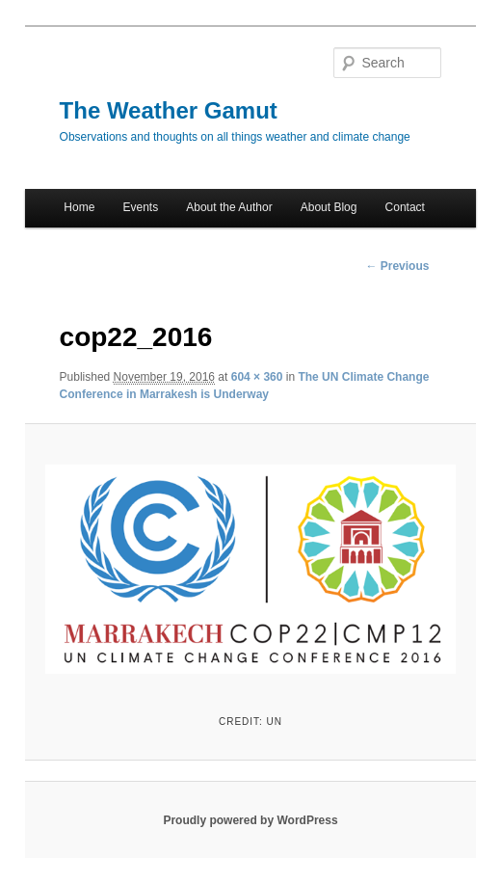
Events (140, 207)
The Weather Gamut (168, 110)
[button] (250, 567)
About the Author (229, 207)
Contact (405, 207)
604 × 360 (257, 377)
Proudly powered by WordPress (250, 820)
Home (79, 207)
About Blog (329, 207)
